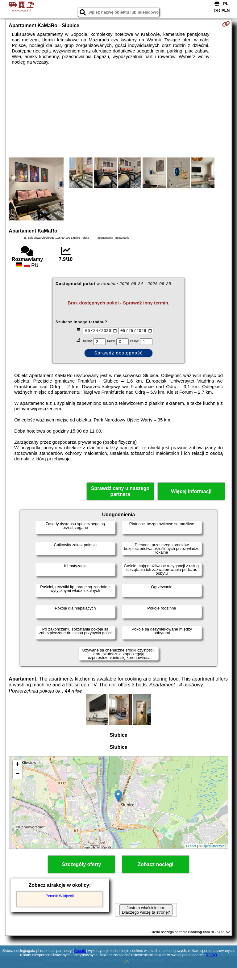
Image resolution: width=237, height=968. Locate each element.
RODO (211, 955)
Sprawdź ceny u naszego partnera (120, 491)
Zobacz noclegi (155, 864)
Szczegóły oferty (81, 864)
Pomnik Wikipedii (60, 896)
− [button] (17, 774)
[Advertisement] (118, 111)
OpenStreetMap (214, 846)
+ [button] (17, 764)
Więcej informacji (191, 491)
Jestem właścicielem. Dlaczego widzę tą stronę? (146, 910)
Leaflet (191, 846)
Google (80, 951)
